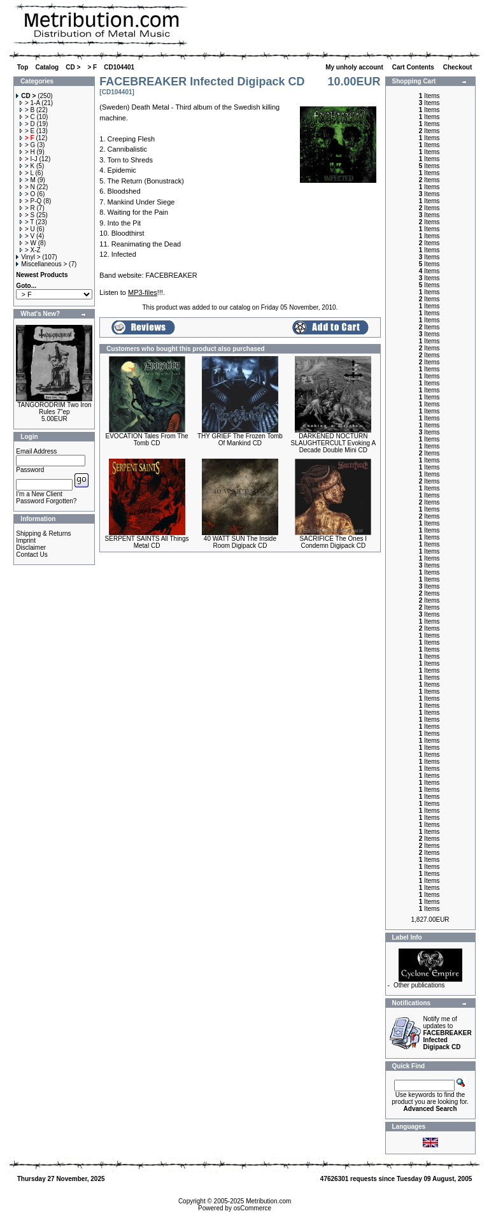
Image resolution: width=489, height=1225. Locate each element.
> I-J (29, 158)
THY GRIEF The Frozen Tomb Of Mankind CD (240, 440)
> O (27, 193)
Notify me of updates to (447, 1032)
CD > (73, 67)
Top (23, 67)
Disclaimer (31, 547)
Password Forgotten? (46, 501)
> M (28, 179)
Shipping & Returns (43, 533)
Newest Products (41, 274)
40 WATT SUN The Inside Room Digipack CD (240, 542)
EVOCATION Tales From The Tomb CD (147, 440)
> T (27, 222)
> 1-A (30, 102)
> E (27, 130)
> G (27, 144)
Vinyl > (28, 257)
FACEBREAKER (171, 275)
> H (27, 151)
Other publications (419, 985)
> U (27, 229)
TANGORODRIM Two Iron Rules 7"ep (54, 408)
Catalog (47, 67)
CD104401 (119, 67)
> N (27, 186)
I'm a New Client (39, 494)
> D (27, 123)
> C (27, 116)
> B (27, 109)
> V (27, 236)
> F (92, 67)
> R (27, 207)
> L (27, 172)
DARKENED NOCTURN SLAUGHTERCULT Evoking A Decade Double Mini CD (333, 443)
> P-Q (30, 200)
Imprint (26, 540)
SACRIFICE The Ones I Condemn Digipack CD (333, 542)
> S (27, 214)
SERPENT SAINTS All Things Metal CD (147, 542)
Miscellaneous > (41, 264)
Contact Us (31, 554)
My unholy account (355, 67)
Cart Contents (414, 67)
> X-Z (30, 250)
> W (28, 243)
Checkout (458, 67)
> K (27, 165)
